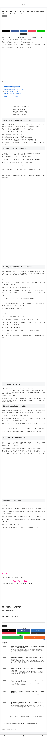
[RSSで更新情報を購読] (34, 635)
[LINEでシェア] (34, 31)
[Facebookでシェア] (12, 31)
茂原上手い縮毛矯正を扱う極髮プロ (11, 88)
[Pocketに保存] (27, 31)
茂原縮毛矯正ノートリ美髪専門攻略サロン (12, 85)
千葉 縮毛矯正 (4, 623)
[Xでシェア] (5, 31)
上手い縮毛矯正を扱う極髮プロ (19, 107)
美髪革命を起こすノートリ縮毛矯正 (11, 94)
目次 (22, 99)
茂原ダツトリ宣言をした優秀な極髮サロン (21, 110)
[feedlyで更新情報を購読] (12, 635)
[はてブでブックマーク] (19, 31)
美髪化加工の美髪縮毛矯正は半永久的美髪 (12, 90)
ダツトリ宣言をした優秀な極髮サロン (11, 92)
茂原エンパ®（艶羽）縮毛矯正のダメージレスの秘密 (23, 102)
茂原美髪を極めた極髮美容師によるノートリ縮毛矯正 (14, 87)
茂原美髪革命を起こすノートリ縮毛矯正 (12, 83)
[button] (41, 31)
